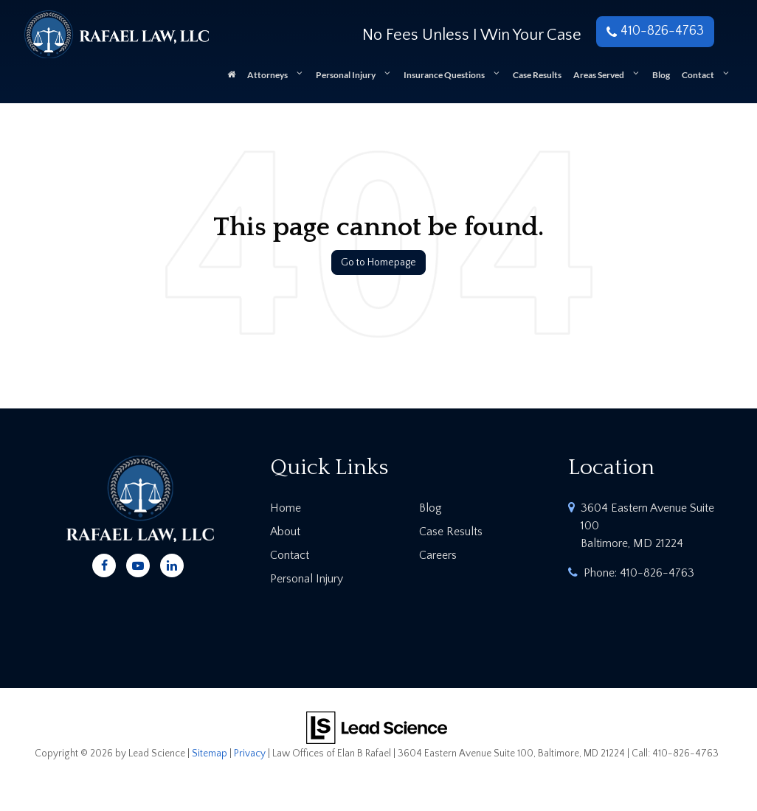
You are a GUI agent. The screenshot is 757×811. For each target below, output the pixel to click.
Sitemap (209, 753)
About (285, 531)
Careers (438, 555)
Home (285, 508)
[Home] (231, 79)
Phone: (639, 572)
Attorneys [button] (267, 74)
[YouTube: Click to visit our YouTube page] (137, 563)
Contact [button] (698, 74)
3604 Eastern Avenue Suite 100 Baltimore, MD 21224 (647, 525)
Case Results (537, 74)
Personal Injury (306, 578)
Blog (661, 74)
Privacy (250, 753)
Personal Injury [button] (346, 74)
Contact (289, 555)
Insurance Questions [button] (444, 74)
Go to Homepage (378, 262)
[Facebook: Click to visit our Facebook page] (104, 563)
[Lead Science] (376, 726)
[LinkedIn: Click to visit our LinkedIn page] (171, 563)
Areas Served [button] (598, 74)
